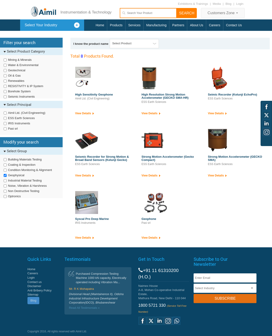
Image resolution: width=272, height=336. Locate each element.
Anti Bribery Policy (39, 290)
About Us (196, 25)
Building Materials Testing (25, 159)
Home (100, 25)
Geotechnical (16, 70)
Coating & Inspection (21, 164)
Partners (178, 25)
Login (239, 3)
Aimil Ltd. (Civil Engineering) (26, 113)
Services (134, 25)
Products (116, 25)
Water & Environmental (23, 65)
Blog (229, 3)
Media (217, 3)
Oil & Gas (14, 75)
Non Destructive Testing (23, 191)
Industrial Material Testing (25, 180)
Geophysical (16, 175)
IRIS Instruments (19, 123)
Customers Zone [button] (223, 13)
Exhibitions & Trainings (193, 3)
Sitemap (32, 294)
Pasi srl (13, 128)
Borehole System (19, 91)
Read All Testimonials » (84, 307)
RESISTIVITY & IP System (25, 86)
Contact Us (234, 25)
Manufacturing (156, 25)
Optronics (14, 196)
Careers (214, 25)
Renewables (16, 81)
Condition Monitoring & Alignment (30, 170)
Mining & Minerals (20, 59)
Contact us (34, 282)
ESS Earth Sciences (21, 118)
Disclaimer (34, 286)
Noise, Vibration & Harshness (27, 185)
